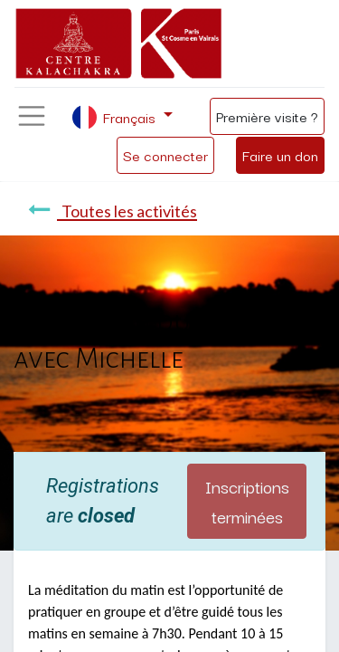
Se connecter (165, 155)
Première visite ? (267, 116)
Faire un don (280, 155)
